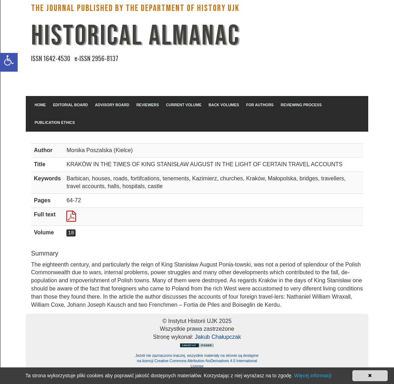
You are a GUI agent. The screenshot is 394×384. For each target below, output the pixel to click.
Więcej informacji (313, 375)
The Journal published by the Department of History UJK (135, 8)
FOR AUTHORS (260, 105)
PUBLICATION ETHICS (55, 122)
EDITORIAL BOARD (70, 105)
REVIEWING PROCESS (301, 105)
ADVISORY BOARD (112, 105)
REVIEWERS (147, 105)
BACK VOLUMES (224, 105)
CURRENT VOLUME (184, 105)
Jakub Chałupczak (218, 337)
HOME (40, 105)
